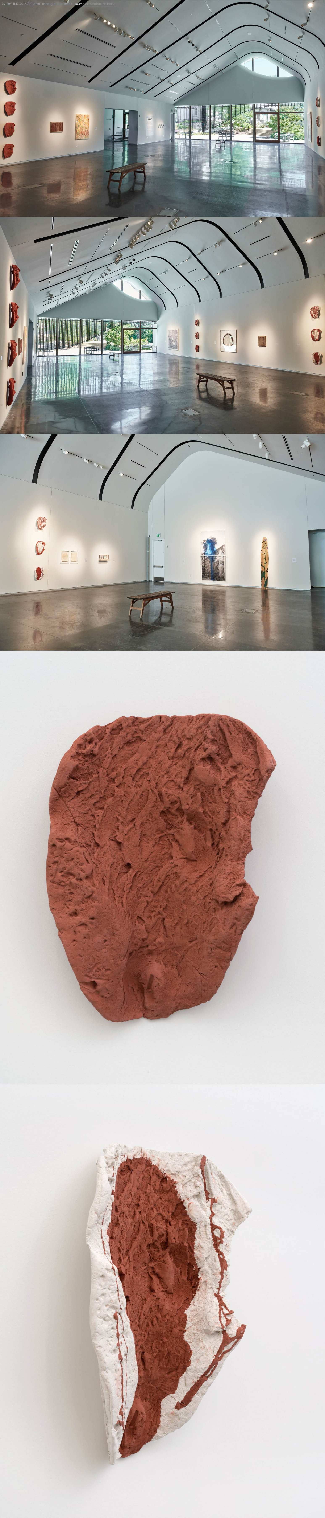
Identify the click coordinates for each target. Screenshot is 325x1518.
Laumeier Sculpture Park (94, 4)
